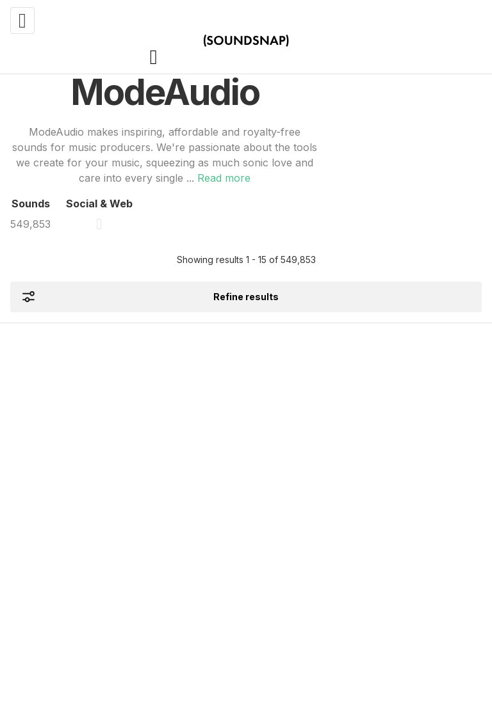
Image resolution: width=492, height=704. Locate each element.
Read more (223, 178)
